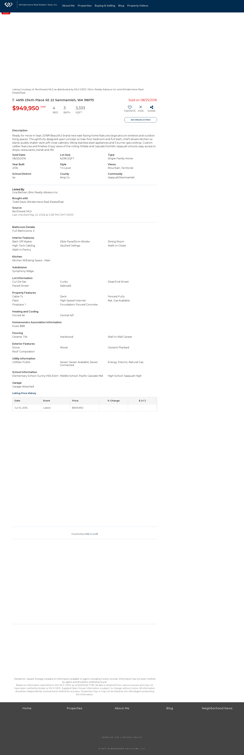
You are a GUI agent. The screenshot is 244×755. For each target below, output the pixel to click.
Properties (85, 5)
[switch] (129, 110)
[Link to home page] (8, 6)
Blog (121, 5)
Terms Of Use (111, 737)
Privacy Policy (132, 737)
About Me (68, 5)
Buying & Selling (105, 5)
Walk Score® (91, 534)
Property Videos (137, 5)
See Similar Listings (141, 120)
